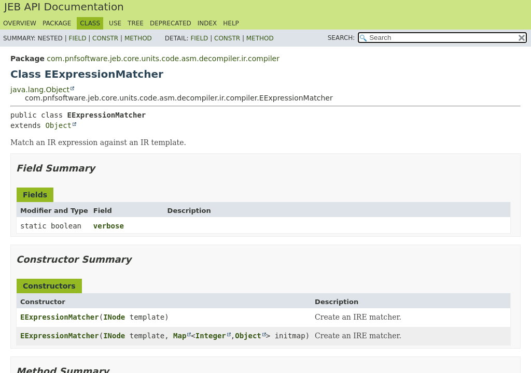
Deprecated (170, 23)
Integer (210, 336)
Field (77, 38)
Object (58, 125)
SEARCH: (341, 37)
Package (57, 23)
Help (231, 23)
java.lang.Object (39, 89)
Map (179, 336)
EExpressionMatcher (59, 317)
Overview (19, 23)
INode (114, 317)
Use (115, 23)
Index (207, 23)
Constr (105, 38)
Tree (136, 23)
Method (138, 38)
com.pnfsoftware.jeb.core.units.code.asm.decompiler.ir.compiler (163, 58)
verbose (108, 226)
